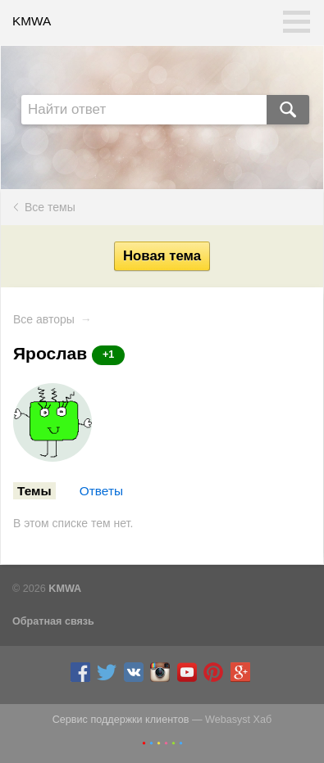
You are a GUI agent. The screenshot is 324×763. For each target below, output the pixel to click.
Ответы (101, 491)
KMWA (31, 21)
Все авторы (44, 319)
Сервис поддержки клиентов (120, 719)
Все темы (50, 207)
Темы (34, 491)
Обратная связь (53, 621)
